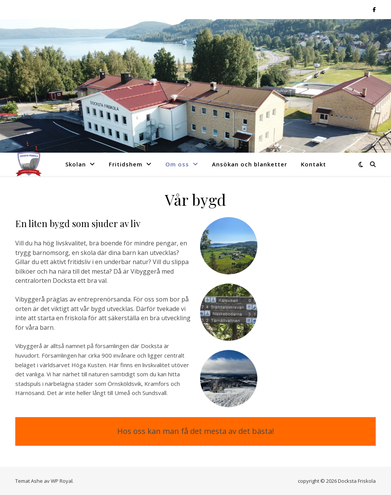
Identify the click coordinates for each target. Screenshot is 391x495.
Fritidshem (125, 164)
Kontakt (313, 164)
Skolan (75, 164)
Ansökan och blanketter (249, 164)
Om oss (177, 164)
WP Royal (62, 480)
